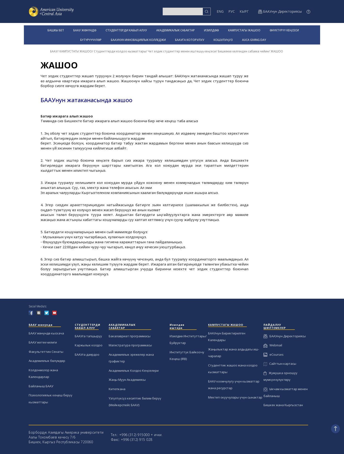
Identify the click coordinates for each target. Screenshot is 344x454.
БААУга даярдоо (87, 354)
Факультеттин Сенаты (46, 351)
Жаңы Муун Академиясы (127, 379)
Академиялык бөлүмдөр (47, 361)
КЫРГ (244, 11)
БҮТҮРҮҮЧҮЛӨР (91, 40)
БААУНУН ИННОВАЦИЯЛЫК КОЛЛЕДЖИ (138, 40)
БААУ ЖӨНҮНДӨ (84, 30)
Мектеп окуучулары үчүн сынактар (235, 397)
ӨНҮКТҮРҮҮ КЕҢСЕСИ (284, 30)
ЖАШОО (277, 51)
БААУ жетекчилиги (43, 342)
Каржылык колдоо (88, 345)
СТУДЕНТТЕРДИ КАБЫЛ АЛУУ (126, 30)
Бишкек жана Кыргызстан (283, 405)
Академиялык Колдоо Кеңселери (134, 370)
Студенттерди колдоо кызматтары (120, 51)
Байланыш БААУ (41, 386)
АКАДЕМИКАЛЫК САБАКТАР (175, 30)
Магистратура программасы (130, 345)
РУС (231, 11)
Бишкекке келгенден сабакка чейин (243, 51)
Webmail (272, 345)
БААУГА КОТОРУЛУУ (189, 40)
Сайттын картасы (279, 363)
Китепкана (117, 389)
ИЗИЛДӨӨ (211, 30)
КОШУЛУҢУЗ (223, 40)
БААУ (54, 51)
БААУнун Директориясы (284, 336)
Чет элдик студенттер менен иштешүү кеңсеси (182, 51)
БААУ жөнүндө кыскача (46, 333)
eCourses (273, 354)
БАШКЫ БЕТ (56, 30)
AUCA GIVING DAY (254, 40)
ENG (220, 11)
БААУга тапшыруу (88, 336)
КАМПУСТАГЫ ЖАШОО (244, 30)
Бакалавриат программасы (129, 336)
